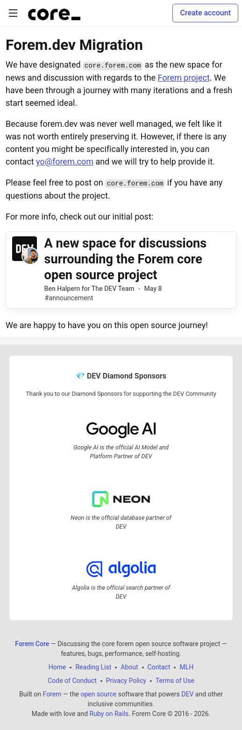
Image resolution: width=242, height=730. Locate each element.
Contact (159, 667)
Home (57, 667)
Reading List (93, 667)
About (129, 667)
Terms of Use (175, 680)
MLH (186, 667)
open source (99, 694)
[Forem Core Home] (54, 13)
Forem (52, 694)
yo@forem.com (64, 161)
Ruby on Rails (109, 713)
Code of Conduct (72, 680)
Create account (205, 12)
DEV (187, 694)
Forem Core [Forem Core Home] (32, 643)
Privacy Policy (126, 680)
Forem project (184, 78)
